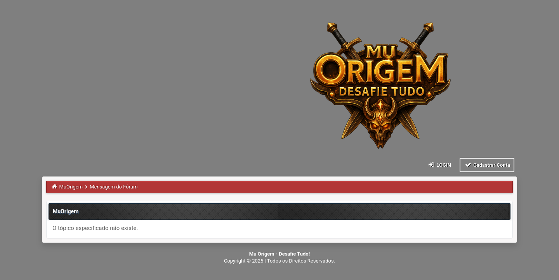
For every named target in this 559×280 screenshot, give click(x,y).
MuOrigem (71, 187)
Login (439, 164)
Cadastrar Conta (487, 164)
